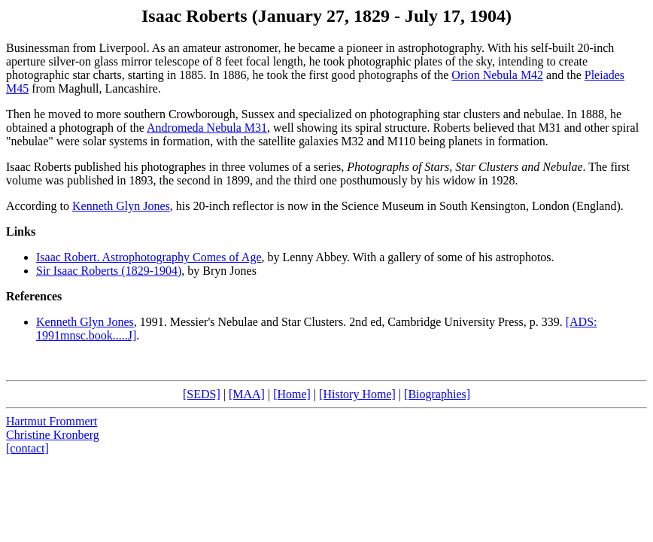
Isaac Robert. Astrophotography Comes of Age (149, 257)
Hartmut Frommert (51, 421)
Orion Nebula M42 (497, 75)
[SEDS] (201, 394)
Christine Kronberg (52, 434)
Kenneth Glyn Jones (121, 205)
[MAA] (247, 394)
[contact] (27, 448)
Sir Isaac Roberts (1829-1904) (108, 270)
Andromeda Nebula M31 (207, 127)
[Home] (292, 394)
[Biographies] (437, 394)
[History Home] (357, 394)
